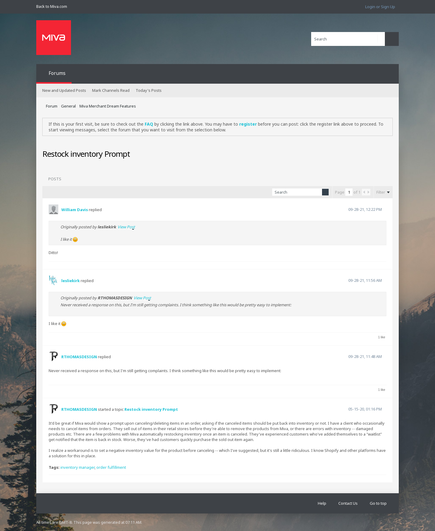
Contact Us (348, 503)
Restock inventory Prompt (151, 409)
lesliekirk (70, 280)
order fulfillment (111, 467)
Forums (57, 73)
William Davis (74, 209)
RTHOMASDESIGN (79, 356)
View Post (126, 227)
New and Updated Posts (64, 90)
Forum (51, 106)
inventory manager (77, 467)
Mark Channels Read (111, 90)
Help (322, 503)
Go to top (378, 503)
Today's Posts (149, 90)
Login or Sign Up (380, 6)
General (68, 106)
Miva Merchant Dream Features (107, 106)
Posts (54, 179)
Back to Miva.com (51, 6)
